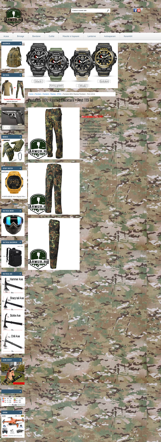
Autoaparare (110, 36)
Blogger (15, 204)
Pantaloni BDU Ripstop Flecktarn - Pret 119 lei (60, 100)
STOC (59, 94)
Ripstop (53, 94)
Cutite (51, 36)
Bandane (36, 36)
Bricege (20, 36)
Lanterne (92, 36)
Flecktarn (38, 94)
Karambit (128, 36)
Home (31, 94)
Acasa (6, 36)
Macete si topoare (71, 36)
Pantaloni (46, 94)
